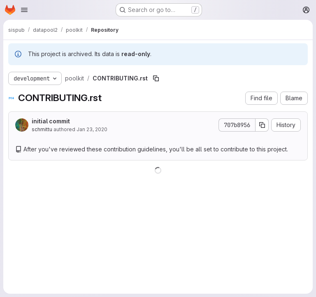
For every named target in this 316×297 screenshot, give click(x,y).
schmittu (42, 129)
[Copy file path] (156, 78)
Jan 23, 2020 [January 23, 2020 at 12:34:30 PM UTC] (92, 129)
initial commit (51, 121)
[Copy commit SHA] (262, 125)
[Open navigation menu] (24, 9)
